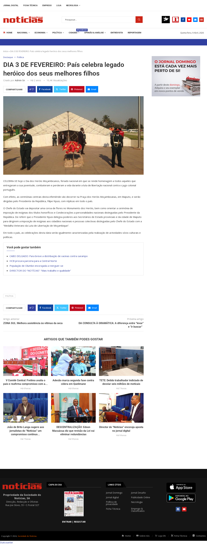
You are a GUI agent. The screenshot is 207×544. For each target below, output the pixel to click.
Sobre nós (143, 535)
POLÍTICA (9, 296)
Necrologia (72, 5)
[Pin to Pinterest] (76, 89)
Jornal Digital (10, 5)
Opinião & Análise (94, 32)
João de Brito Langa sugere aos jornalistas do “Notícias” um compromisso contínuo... (25, 431)
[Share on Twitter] (61, 89)
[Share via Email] (92, 89)
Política (57, 32)
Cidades (74, 31)
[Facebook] (183, 19)
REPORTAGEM (134, 32)
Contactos (199, 535)
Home (7, 32)
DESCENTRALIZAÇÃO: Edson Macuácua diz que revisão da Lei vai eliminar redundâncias (73, 431)
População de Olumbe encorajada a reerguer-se (36, 265)
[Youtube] (189, 19)
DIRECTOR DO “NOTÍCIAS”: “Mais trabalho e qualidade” (40, 270)
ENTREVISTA (117, 32)
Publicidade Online (140, 497)
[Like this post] (33, 89)
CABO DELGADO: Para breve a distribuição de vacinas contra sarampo (49, 256)
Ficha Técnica (30, 5)
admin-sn (20, 80)
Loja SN (160, 535)
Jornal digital (112, 497)
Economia (40, 32)
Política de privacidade (112, 503)
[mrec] (176, 57)
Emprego (47, 5)
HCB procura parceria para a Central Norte (33, 260)
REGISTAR (80, 521)
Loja (58, 5)
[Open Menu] (201, 19)
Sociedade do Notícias (27, 536)
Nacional (22, 32)
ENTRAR (66, 521)
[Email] (195, 19)
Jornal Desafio (138, 493)
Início (5, 51)
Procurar (139, 19)
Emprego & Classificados (138, 510)
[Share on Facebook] (45, 89)
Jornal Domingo (114, 493)
